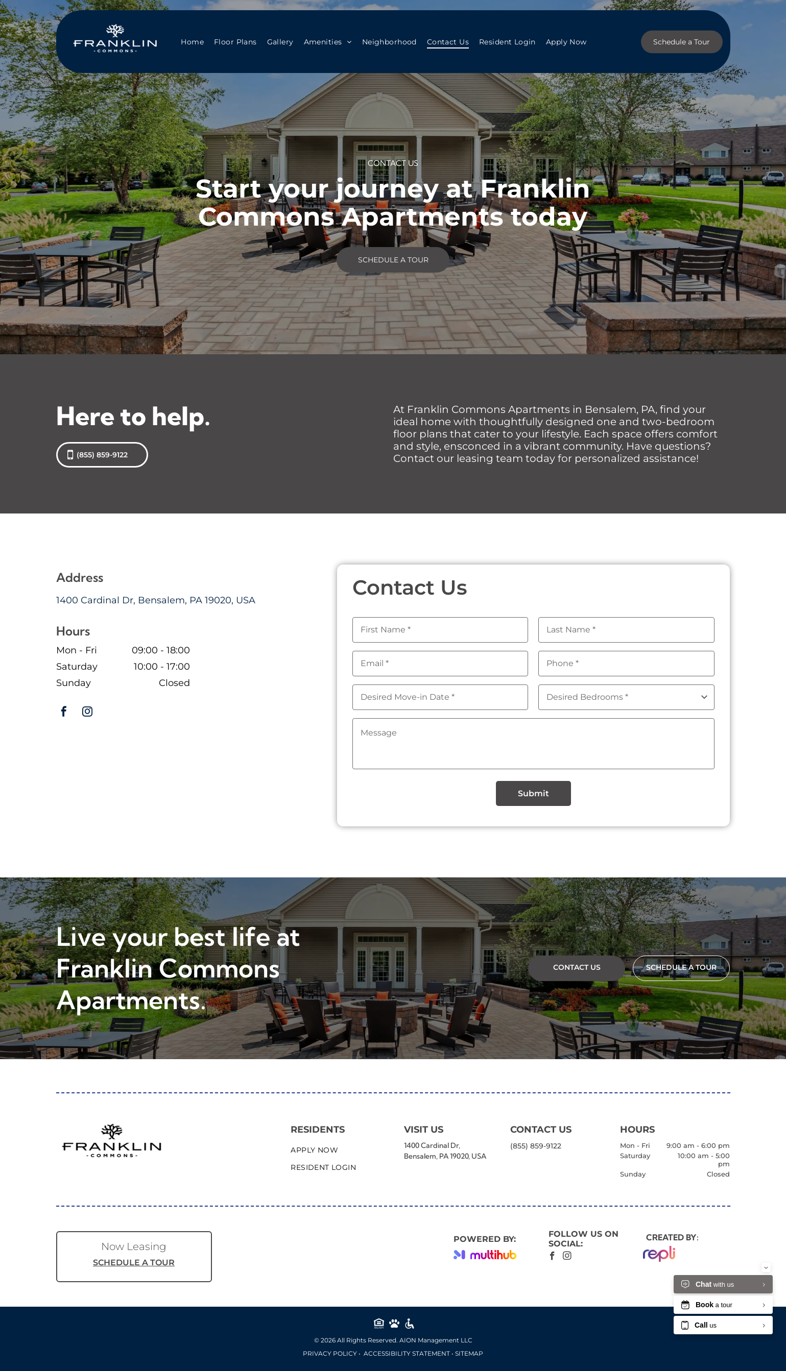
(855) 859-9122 (535, 1145)
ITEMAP (471, 1353)
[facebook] (64, 713)
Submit (533, 793)
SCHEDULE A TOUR (134, 1262)
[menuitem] (192, 42)
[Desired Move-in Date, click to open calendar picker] (440, 697)
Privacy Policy (330, 1353)
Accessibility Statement (407, 1353)
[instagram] (87, 713)
